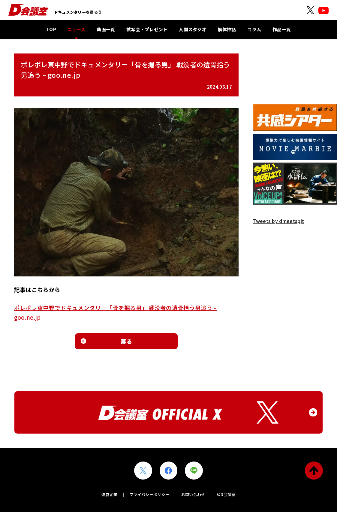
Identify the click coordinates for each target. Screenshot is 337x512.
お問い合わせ (193, 494)
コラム (254, 29)
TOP (51, 29)
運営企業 (109, 494)
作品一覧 (281, 29)
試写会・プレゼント (147, 29)
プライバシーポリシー (149, 494)
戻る (126, 341)
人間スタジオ (192, 29)
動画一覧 (106, 29)
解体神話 (227, 29)
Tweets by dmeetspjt (278, 220)
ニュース (77, 29)
